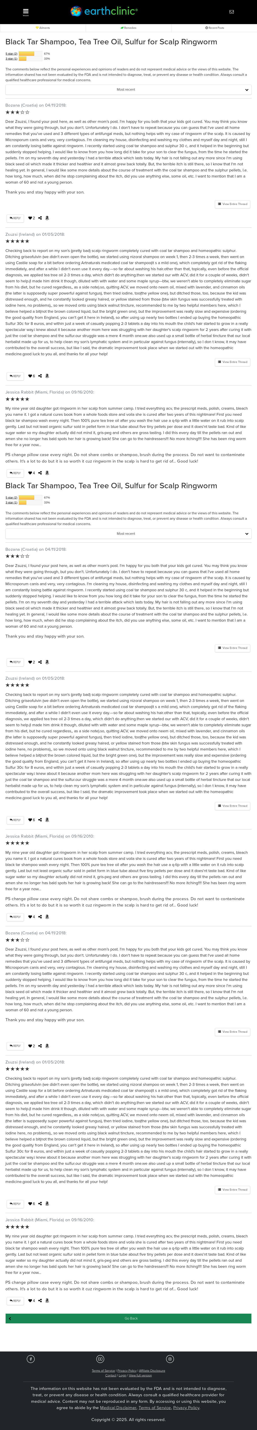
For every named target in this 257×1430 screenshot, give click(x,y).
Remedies (128, 28)
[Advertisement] (128, 1338)
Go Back (131, 1318)
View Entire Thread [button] (232, 204)
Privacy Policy (127, 1371)
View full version (140, 1375)
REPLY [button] (15, 218)
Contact (110, 1375)
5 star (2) (11, 53)
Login (122, 1375)
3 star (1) (11, 58)
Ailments (43, 28)
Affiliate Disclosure (152, 1371)
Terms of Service (103, 1371)
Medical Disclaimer (118, 1407)
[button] (40, 11)
